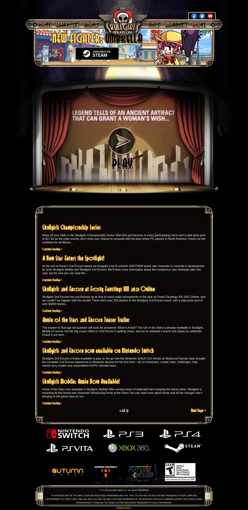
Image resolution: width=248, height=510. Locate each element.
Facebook (194, 16)
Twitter (202, 16)
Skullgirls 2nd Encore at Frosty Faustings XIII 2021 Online (98, 289)
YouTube (210, 16)
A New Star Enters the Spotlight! (73, 258)
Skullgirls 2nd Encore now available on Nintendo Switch (98, 350)
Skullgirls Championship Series (71, 227)
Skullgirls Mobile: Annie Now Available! (81, 381)
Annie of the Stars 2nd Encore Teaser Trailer (86, 319)
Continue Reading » (52, 249)
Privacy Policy (124, 508)
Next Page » (198, 410)
